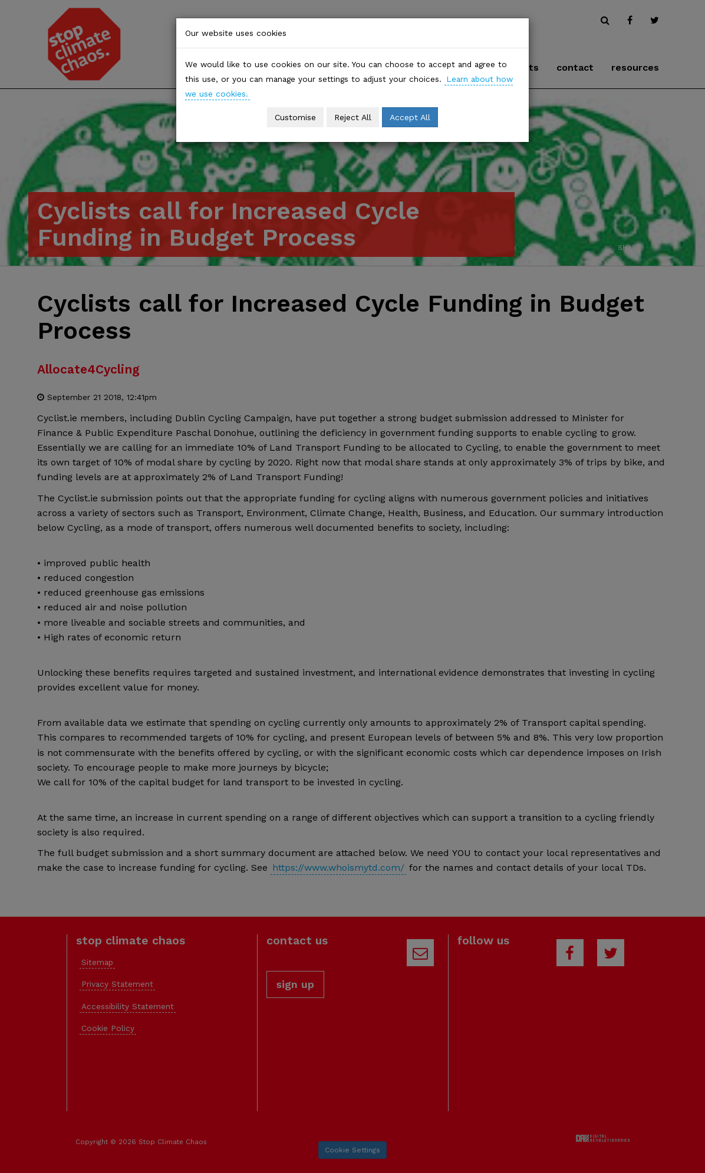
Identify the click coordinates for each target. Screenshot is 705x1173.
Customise (295, 117)
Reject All (352, 117)
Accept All (410, 117)
